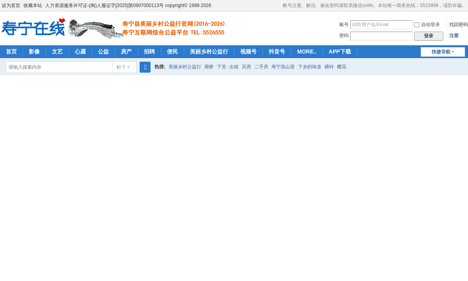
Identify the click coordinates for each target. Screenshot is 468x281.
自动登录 (427, 24)
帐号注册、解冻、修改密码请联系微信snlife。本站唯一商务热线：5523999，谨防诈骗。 (374, 5)
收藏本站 (32, 5)
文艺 (57, 51)
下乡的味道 (309, 66)
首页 (11, 51)
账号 (344, 24)
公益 (103, 51)
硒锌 (329, 66)
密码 (344, 35)
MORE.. (307, 51)
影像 (34, 51)
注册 (454, 35)
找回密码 (458, 24)
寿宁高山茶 (283, 66)
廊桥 (209, 66)
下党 (221, 66)
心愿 (80, 51)
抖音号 (277, 51)
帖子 (121, 67)
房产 (126, 51)
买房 (246, 66)
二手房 (261, 66)
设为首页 (11, 5)
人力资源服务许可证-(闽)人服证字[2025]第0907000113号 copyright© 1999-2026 (128, 5)
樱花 (341, 66)
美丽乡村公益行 (209, 51)
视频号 (248, 51)
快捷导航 (441, 52)
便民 (172, 51)
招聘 (149, 51)
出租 (234, 66)
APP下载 (340, 51)
